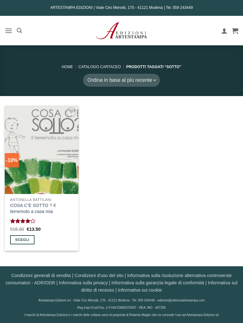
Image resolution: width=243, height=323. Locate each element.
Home (67, 67)
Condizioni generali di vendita (41, 275)
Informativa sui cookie (140, 290)
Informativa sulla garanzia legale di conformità (157, 282)
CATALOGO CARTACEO (99, 67)
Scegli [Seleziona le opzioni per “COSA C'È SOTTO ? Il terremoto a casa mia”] (22, 240)
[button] (8, 30)
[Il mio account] (224, 31)
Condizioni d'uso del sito (98, 275)
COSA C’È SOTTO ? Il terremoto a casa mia (33, 208)
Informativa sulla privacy (83, 282)
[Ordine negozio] (121, 80)
